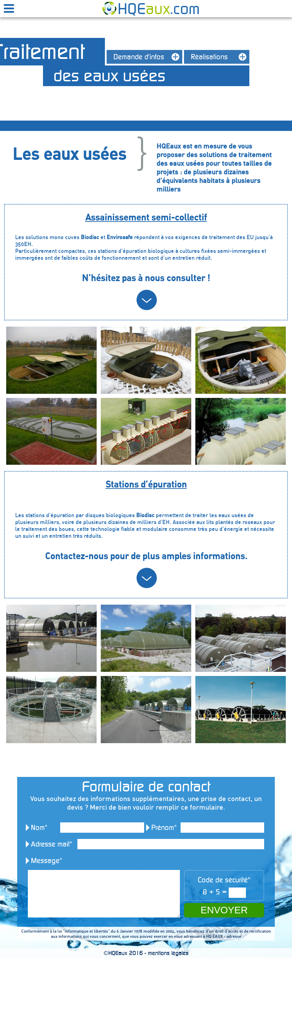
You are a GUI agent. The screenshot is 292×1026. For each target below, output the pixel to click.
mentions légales (168, 953)
